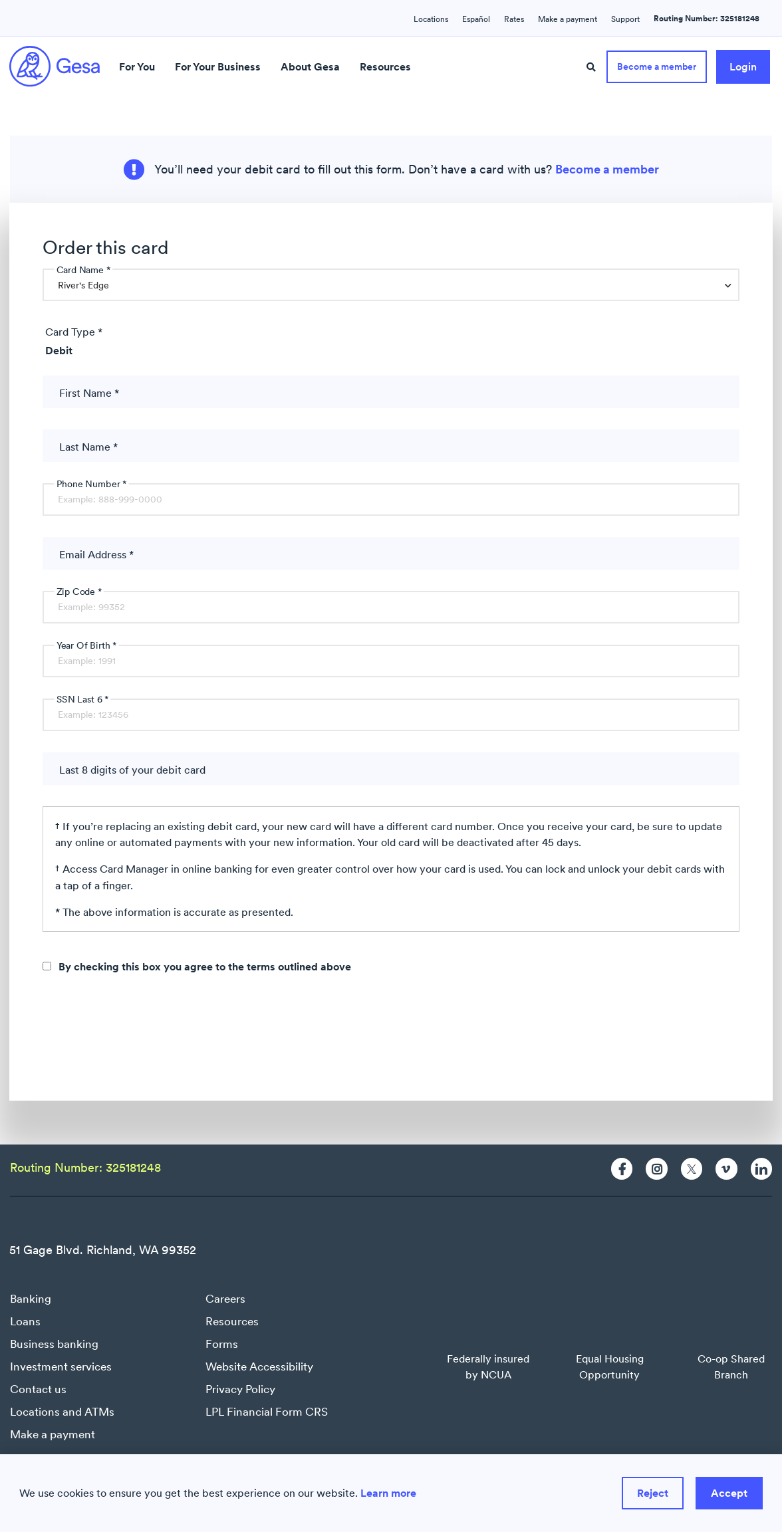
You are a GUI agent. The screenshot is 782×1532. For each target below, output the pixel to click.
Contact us (38, 1389)
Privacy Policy (240, 1389)
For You (137, 66)
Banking (30, 1298)
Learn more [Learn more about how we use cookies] (388, 1492)
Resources (385, 66)
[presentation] (144, 1038)
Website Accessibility (259, 1366)
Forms (221, 1344)
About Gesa (310, 66)
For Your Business (218, 66)
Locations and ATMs (62, 1411)
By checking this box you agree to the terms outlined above (205, 966)
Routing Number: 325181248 (706, 18)
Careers (225, 1298)
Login (743, 66)
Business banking (54, 1344)
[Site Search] (591, 67)
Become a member (607, 169)
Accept (729, 1492)
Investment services (61, 1366)
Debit (58, 350)
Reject (652, 1492)
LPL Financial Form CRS (266, 1411)
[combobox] (391, 285)
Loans (25, 1321)
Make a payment (52, 1434)
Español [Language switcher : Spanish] (476, 19)
